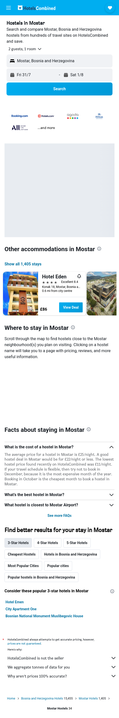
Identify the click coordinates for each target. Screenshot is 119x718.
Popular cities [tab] (58, 566)
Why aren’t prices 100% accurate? (62, 676)
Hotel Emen (15, 602)
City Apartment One (21, 609)
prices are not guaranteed (24, 643)
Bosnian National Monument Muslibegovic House (44, 616)
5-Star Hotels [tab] (77, 543)
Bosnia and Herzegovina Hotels (42, 698)
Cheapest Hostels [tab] (22, 554)
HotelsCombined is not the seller (62, 658)
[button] (8, 7)
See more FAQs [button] (60, 516)
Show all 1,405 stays (23, 264)
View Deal (71, 307)
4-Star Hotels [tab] (47, 543)
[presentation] (99, 248)
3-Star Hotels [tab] (18, 543)
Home (11, 698)
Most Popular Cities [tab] (23, 566)
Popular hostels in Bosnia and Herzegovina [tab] (41, 577)
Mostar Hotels (88, 698)
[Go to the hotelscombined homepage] (36, 7)
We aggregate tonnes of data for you (62, 667)
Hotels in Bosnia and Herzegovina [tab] (70, 554)
